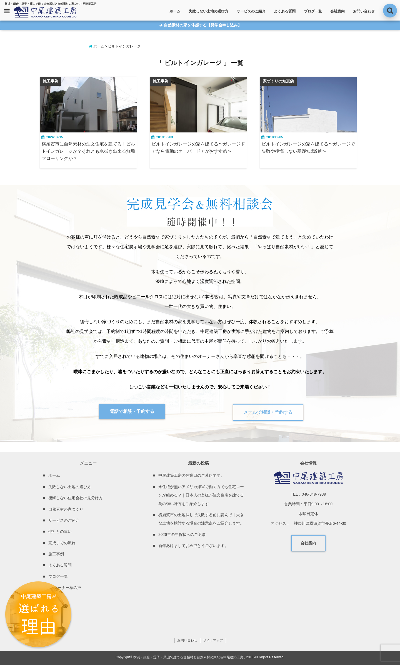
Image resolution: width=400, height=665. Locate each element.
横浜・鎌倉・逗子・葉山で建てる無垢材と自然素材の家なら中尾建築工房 (188, 657)
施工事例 (56, 554)
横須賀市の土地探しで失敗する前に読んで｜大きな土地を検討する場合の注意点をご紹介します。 (201, 519)
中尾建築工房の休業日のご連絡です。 (191, 475)
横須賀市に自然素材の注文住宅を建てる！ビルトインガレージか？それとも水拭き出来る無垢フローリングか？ (88, 151)
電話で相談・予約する (132, 411)
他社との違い (60, 531)
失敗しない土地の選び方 (208, 11)
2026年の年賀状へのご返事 (182, 534)
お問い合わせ (364, 11)
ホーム (174, 11)
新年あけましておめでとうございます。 (193, 545)
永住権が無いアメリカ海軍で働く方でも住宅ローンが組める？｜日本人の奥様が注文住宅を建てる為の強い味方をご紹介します (201, 495)
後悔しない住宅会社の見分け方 (75, 498)
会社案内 (337, 11)
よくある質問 (285, 11)
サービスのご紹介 (251, 11)
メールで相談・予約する (268, 412)
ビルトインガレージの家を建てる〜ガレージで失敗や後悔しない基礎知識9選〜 (308, 148)
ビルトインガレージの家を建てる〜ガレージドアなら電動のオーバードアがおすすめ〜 (198, 148)
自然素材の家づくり (65, 509)
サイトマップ (213, 640)
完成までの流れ (62, 543)
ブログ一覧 (313, 11)
